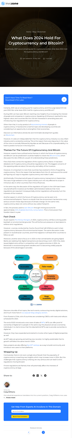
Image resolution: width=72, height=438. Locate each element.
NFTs (43, 322)
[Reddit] (45, 375)
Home (28, 32)
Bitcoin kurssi (55, 156)
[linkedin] (37, 375)
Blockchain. (10, 135)
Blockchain (41, 32)
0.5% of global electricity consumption (29, 210)
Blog (34, 32)
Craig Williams (9, 392)
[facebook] (34, 375)
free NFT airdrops (33, 345)
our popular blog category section (34, 313)
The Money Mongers (22, 220)
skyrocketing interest (39, 124)
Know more (10, 397)
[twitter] (41, 375)
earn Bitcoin (28, 208)
